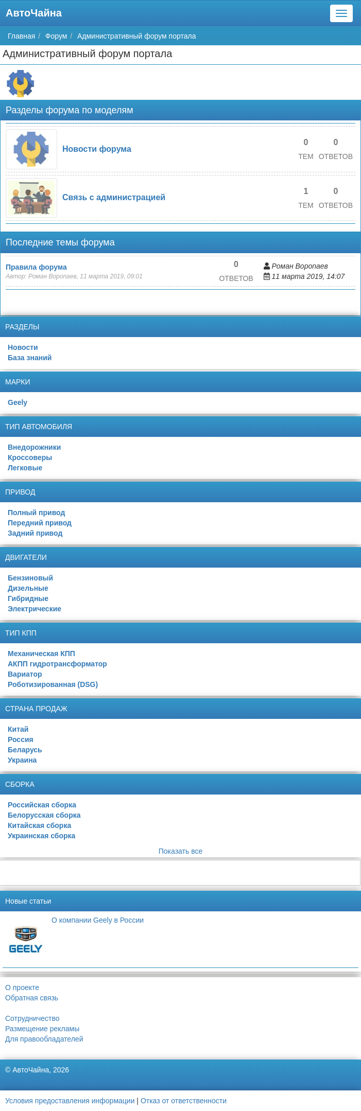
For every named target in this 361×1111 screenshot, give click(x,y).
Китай (18, 729)
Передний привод (40, 523)
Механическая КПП (41, 653)
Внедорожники (34, 447)
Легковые (25, 468)
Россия (20, 739)
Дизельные (28, 588)
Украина (22, 760)
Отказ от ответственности (184, 1101)
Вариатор (25, 674)
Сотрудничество (32, 1018)
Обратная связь (31, 998)
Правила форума (36, 267)
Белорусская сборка (44, 815)
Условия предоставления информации (69, 1101)
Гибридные (28, 598)
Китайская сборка (39, 825)
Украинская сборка (41, 836)
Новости (23, 347)
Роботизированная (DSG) (53, 684)
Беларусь (25, 750)
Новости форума (96, 149)
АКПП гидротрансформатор (57, 664)
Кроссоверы (30, 457)
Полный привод (36, 512)
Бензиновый (30, 578)
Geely (17, 402)
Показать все (180, 851)
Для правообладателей (44, 1039)
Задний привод (35, 533)
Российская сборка (42, 805)
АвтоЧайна (34, 13)
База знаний (29, 358)
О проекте (22, 987)
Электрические (34, 609)
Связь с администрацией (113, 197)
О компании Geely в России (97, 920)
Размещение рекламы (42, 1029)
